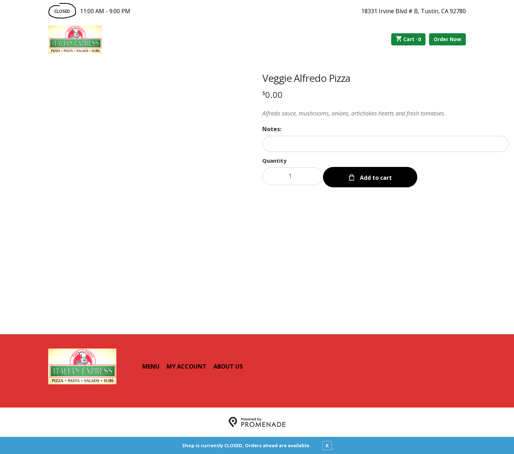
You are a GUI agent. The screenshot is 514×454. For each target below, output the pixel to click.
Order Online (142, 39)
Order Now (447, 39)
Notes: (271, 129)
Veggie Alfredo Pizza (306, 78)
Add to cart (375, 176)
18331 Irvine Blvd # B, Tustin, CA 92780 (413, 11)
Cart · (408, 39)
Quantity (274, 160)
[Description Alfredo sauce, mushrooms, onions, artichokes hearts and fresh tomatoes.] (385, 113)
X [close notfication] (327, 445)
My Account (186, 366)
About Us (228, 366)
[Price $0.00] (272, 94)
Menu (151, 366)
